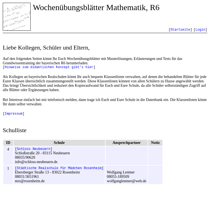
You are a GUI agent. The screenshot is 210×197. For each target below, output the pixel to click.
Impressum (13, 115)
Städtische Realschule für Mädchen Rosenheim (59, 171)
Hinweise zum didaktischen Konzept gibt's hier (49, 67)
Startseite (180, 29)
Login (200, 29)
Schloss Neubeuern (33, 151)
